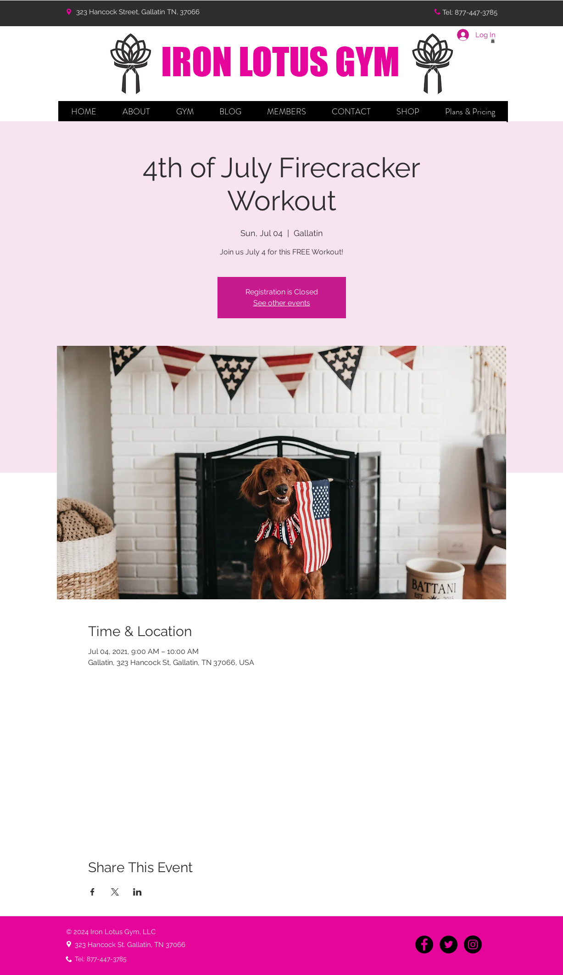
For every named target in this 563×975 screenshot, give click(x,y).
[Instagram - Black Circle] (473, 944)
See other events (281, 303)
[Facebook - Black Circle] (424, 944)
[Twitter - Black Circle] (448, 944)
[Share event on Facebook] (92, 892)
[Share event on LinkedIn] (137, 892)
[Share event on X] (115, 892)
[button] (136, 111)
